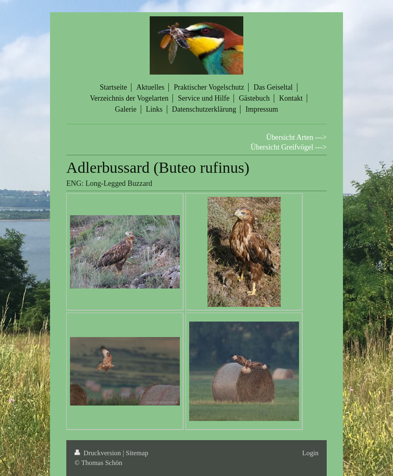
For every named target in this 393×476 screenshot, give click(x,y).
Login (310, 453)
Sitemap (137, 453)
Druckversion (98, 453)
